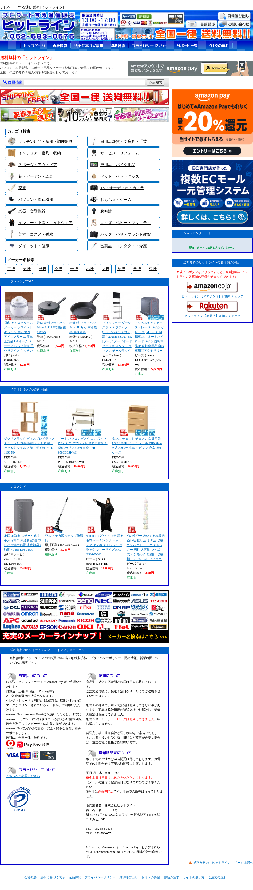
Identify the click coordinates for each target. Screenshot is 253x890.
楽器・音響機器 (31, 211)
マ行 (105, 269)
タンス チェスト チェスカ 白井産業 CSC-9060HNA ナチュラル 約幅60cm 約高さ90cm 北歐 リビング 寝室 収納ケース (137, 427)
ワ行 (153, 269)
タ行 (58, 269)
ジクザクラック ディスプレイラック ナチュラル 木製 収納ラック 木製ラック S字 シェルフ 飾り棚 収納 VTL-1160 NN (29, 427)
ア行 (11, 269)
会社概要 (30, 877)
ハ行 (90, 269)
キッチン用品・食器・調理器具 (45, 141)
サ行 (42, 269)
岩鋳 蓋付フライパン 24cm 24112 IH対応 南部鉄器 (51, 313)
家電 (22, 188)
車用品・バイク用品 (117, 165)
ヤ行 (121, 269)
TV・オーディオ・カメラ (122, 188)
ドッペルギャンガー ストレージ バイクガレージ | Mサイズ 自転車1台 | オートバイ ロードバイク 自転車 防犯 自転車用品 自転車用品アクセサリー (149, 322)
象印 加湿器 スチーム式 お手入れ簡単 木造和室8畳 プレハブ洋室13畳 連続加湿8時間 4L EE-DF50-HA (22, 524)
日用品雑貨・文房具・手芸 (123, 141)
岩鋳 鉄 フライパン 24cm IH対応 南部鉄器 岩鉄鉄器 (84, 313)
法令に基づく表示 (52, 877)
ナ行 (74, 269)
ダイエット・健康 (33, 246)
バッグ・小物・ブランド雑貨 (125, 234)
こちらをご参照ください (23, 776)
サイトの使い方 (193, 877)
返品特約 (75, 877)
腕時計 (106, 211)
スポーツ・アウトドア (37, 165)
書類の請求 (171, 877)
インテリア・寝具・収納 (39, 153)
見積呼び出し (128, 877)
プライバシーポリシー (100, 877)
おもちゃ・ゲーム (115, 199)
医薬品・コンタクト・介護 (123, 246)
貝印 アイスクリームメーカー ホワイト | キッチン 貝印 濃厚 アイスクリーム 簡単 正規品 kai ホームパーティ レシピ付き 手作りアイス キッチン (19, 322)
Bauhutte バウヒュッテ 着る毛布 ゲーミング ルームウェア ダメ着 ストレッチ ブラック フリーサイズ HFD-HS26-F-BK (104, 526)
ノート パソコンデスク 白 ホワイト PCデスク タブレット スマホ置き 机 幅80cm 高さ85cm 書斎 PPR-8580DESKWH (83, 427)
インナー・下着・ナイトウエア (45, 223)
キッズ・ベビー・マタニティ (125, 223)
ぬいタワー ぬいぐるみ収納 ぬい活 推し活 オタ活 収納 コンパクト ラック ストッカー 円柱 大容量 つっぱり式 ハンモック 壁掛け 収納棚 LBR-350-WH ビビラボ (146, 529)
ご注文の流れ (217, 877)
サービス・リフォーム (119, 153)
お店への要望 (150, 877)
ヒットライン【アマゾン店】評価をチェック (212, 290)
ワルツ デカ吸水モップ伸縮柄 (64, 519)
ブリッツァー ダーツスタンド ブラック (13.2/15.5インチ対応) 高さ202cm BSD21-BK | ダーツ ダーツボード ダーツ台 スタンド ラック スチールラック (117, 322)
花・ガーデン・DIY (35, 176)
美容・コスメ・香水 (35, 234)
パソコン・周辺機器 (35, 199)
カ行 (27, 269)
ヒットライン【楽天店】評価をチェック (212, 309)
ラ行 (137, 269)
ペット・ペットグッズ (119, 176)
